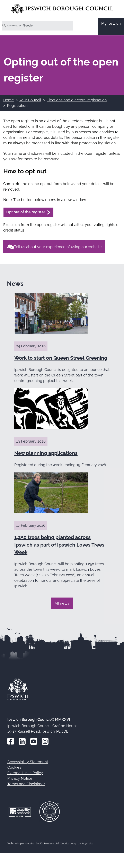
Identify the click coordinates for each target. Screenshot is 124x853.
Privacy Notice (19, 778)
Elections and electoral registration (77, 100)
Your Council (30, 100)
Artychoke (87, 843)
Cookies (14, 767)
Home (8, 100)
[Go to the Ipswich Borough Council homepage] (62, 9)
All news (62, 603)
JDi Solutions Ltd (49, 843)
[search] (32, 26)
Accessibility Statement (27, 762)
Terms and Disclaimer (26, 784)
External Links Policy (25, 773)
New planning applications (46, 453)
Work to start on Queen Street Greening (60, 358)
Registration (17, 105)
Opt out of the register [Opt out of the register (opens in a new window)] (25, 212)
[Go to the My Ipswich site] (111, 26)
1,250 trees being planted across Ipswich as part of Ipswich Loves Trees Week (59, 544)
